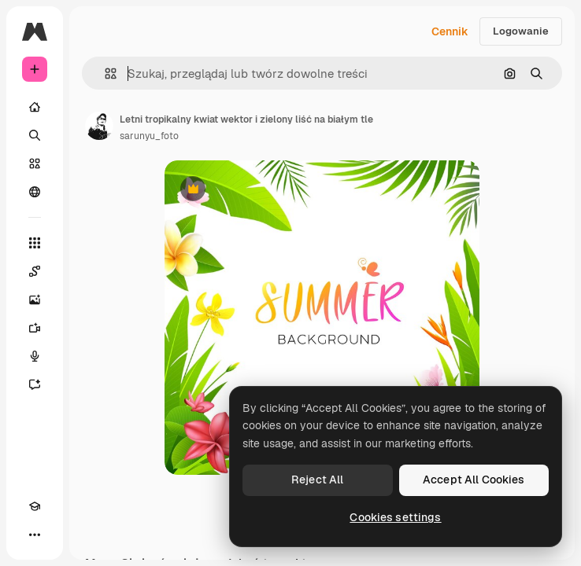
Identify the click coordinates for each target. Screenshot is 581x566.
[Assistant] (34, 384)
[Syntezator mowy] (34, 356)
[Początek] (34, 106)
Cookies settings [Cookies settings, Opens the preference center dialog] (395, 517)
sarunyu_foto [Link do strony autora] (149, 136)
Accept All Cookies (474, 479)
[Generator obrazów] (34, 299)
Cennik (449, 31)
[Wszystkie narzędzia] (34, 242)
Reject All (317, 479)
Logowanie (521, 31)
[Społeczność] (34, 191)
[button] (104, 73)
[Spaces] (34, 271)
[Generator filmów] (34, 327)
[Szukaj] (34, 135)
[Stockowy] (34, 163)
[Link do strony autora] (99, 126)
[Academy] (34, 506)
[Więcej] (34, 534)
